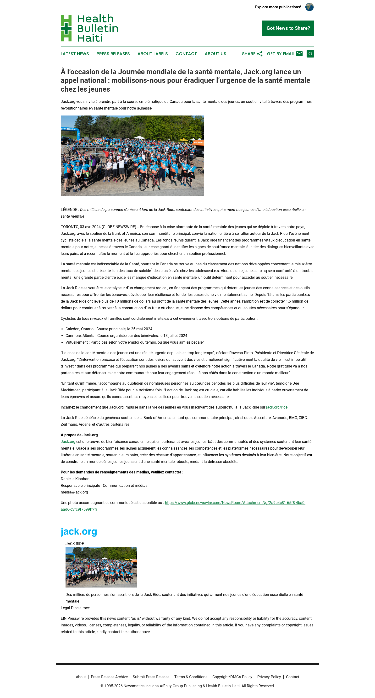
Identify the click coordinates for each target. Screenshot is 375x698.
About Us (215, 53)
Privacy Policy (269, 677)
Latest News (75, 53)
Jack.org (68, 441)
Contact (186, 53)
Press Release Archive (109, 677)
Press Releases (113, 53)
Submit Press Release (151, 677)
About (81, 677)
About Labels (153, 53)
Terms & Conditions (190, 677)
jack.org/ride (276, 407)
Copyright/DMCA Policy (232, 677)
